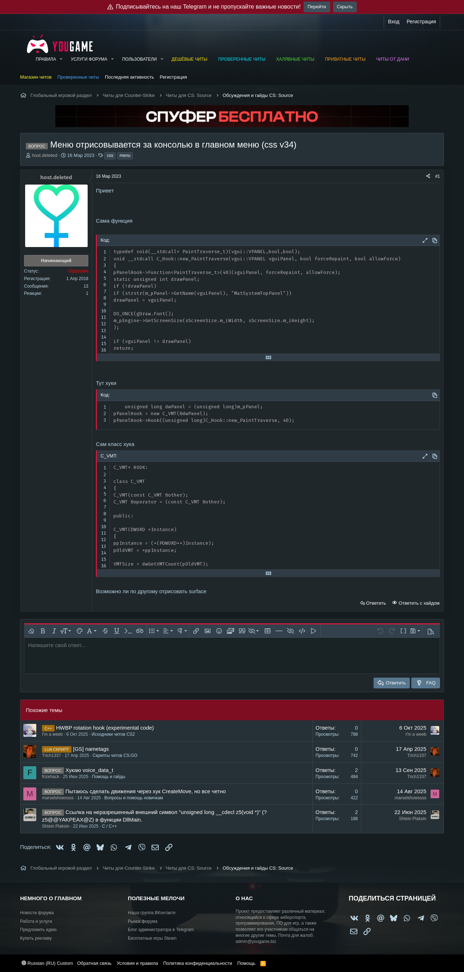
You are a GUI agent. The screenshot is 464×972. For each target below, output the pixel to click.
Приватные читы (345, 59)
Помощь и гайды (108, 776)
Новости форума (37, 912)
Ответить (376, 603)
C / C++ (109, 826)
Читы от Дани (392, 59)
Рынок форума (142, 921)
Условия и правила (137, 963)
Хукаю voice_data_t (89, 770)
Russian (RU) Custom (47, 963)
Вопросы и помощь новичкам (134, 797)
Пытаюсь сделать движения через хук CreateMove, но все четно (145, 791)
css (110, 155)
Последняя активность (129, 77)
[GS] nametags (91, 749)
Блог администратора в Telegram (161, 929)
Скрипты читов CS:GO (115, 755)
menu (125, 155)
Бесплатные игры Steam (152, 938)
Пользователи (139, 59)
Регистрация (173, 77)
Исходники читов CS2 (113, 734)
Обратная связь (94, 963)
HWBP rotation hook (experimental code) (105, 728)
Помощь (246, 963)
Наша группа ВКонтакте (152, 912)
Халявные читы (295, 59)
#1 (437, 176)
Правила (46, 59)
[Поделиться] (428, 176)
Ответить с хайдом (418, 603)
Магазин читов (36, 77)
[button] (61, 59)
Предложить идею (38, 929)
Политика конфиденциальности (197, 963)
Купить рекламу (36, 938)
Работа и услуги (36, 921)
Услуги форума (89, 59)
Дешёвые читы (190, 59)
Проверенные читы (242, 59)
